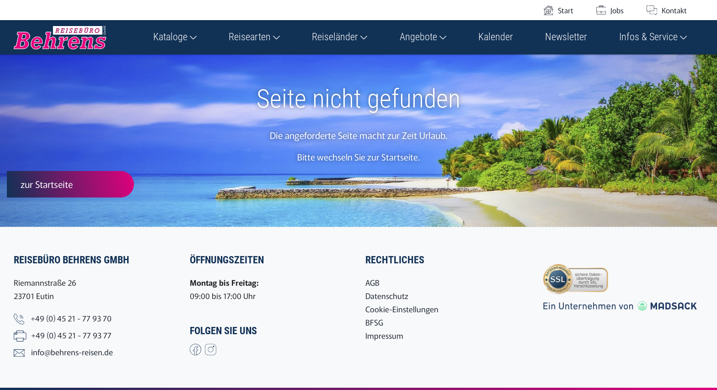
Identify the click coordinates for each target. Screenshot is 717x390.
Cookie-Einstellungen (402, 309)
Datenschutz (386, 295)
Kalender (495, 37)
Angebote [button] (423, 37)
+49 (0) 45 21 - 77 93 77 (71, 335)
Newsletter (566, 37)
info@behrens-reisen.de (72, 352)
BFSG (374, 322)
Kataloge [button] (175, 37)
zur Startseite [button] (47, 184)
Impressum (384, 335)
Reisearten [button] (254, 37)
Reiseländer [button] (339, 37)
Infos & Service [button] (653, 37)
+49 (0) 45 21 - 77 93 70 (71, 318)
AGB (372, 282)
